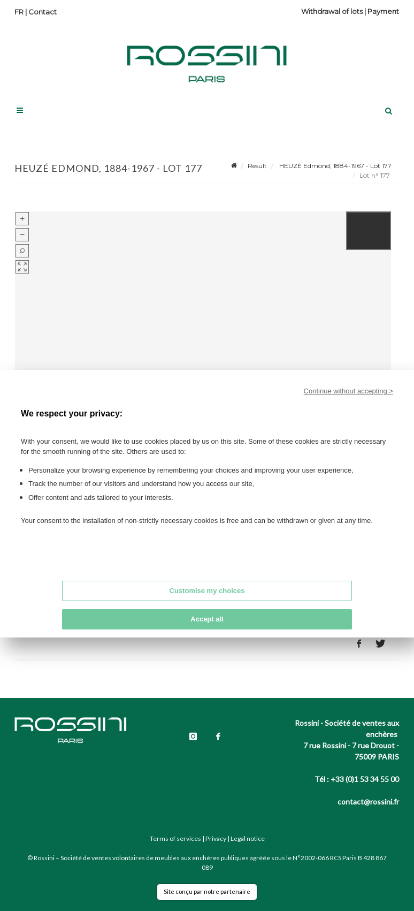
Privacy (215, 838)
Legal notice (248, 838)
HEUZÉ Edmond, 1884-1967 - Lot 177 (335, 166)
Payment (383, 11)
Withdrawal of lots (332, 11)
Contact (42, 11)
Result (257, 166)
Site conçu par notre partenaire (207, 891)
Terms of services (175, 838)
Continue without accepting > (348, 391)
